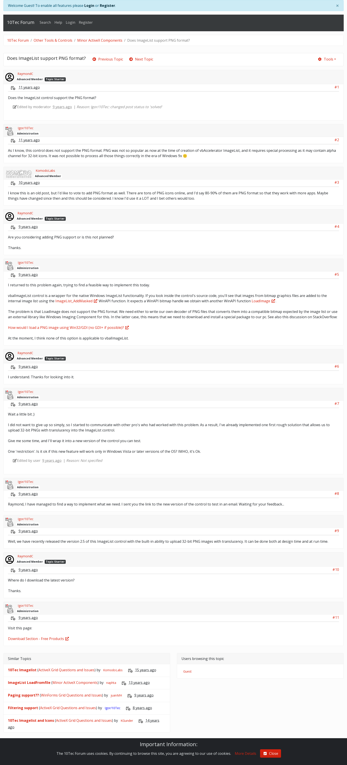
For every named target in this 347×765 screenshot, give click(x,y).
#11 (335, 617)
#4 (336, 226)
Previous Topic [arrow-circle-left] (107, 59)
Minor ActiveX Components (99, 40)
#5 (336, 274)
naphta (111, 683)
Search (45, 22)
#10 (335, 569)
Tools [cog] (325, 59)
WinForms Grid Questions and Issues (71, 695)
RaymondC (25, 74)
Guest (187, 671)
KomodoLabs (45, 170)
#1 (336, 87)
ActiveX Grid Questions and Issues (66, 669)
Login (89, 5)
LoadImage (264, 301)
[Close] (337, 5)
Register (107, 5)
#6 (336, 366)
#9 (336, 530)
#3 (336, 182)
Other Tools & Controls (53, 40)
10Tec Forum (20, 22)
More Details (245, 753)
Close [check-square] (270, 753)
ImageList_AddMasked (76, 301)
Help (58, 22)
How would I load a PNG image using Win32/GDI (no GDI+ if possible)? (68, 327)
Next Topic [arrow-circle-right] (141, 59)
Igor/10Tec (25, 128)
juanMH (116, 695)
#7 (336, 403)
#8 (336, 493)
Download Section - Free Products (38, 638)
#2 (336, 139)
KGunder (127, 720)
